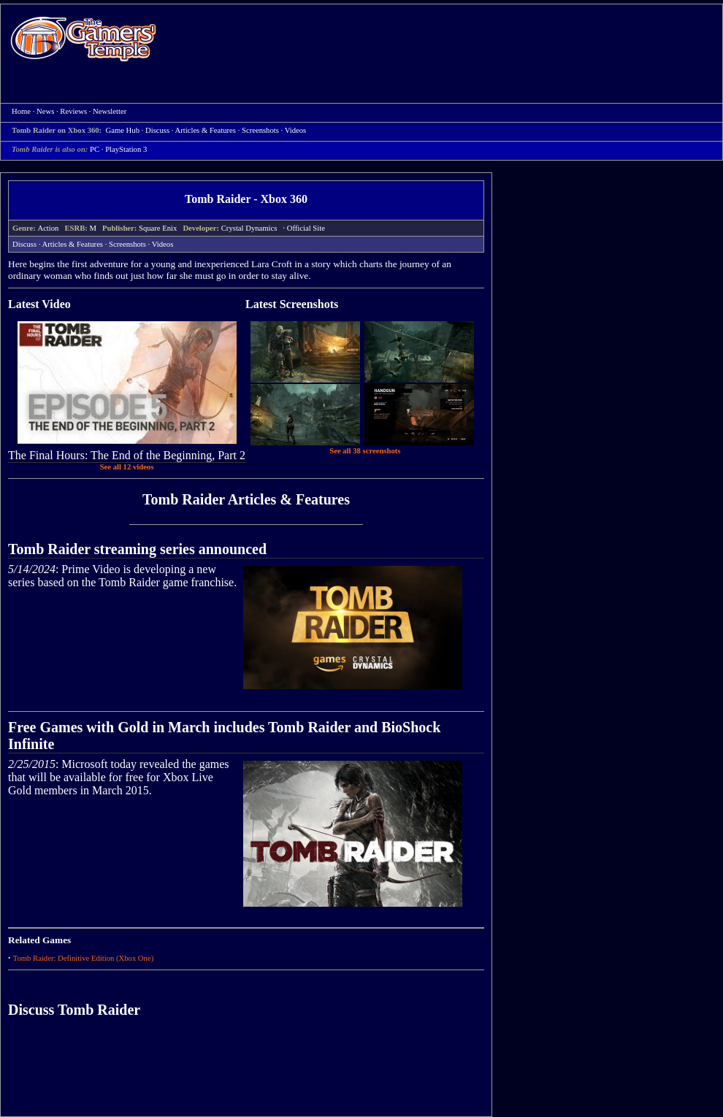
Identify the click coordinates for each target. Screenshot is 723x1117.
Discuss (157, 130)
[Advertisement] (227, 53)
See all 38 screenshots (364, 451)
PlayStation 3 (126, 149)
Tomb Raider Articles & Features (246, 499)
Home (83, 38)
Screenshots (260, 130)
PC (94, 149)
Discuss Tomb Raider (74, 1010)
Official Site (306, 228)
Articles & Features (205, 130)
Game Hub (122, 130)
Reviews (73, 111)
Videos (296, 130)
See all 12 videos (127, 467)
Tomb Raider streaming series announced (137, 549)
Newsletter (109, 111)
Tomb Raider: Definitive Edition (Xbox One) (83, 958)
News (45, 111)
